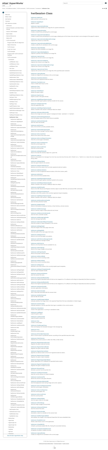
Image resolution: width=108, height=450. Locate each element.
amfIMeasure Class (14, 35)
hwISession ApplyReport (17, 92)
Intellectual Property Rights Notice (46, 443)
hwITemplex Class (14, 380)
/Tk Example (11, 22)
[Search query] (83, 3)
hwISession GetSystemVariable (18, 279)
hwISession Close (15, 142)
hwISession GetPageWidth (17, 243)
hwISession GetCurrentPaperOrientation (18, 179)
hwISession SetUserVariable (18, 364)
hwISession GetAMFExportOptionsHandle (18, 149)
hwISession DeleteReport (17, 144)
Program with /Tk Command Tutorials (15, 25)
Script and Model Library (12, 431)
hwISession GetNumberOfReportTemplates (18, 237)
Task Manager (9, 422)
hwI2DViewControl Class (16, 41)
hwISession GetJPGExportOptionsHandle (18, 217)
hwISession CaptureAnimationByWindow (18, 110)
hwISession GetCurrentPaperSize (16, 183)
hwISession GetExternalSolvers (18, 198)
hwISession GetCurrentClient (18, 176)
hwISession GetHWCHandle (17, 210)
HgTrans (10, 402)
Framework (38, 8)
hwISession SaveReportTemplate (16, 337)
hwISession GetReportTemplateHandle (17, 265)
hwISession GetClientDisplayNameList (17, 164)
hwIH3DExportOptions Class (17, 61)
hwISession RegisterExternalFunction (17, 313)
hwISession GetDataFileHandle (18, 188)
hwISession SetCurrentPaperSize (16, 350)
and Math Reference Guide (15, 429)
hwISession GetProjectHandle (18, 255)
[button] (6, 13)
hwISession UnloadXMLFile (17, 372)
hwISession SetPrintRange (17, 358)
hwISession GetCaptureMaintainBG (16, 160)
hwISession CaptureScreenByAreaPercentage (18, 126)
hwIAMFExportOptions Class (17, 46)
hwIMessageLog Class (15, 70)
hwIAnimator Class (14, 48)
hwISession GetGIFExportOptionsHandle (18, 203)
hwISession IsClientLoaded (17, 289)
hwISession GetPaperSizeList (18, 245)
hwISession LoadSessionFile (18, 296)
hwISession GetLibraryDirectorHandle (17, 220)
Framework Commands (14, 411)
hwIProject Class (14, 83)
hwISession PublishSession (17, 310)
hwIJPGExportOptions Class (16, 66)
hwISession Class (46, 8)
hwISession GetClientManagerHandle (17, 173)
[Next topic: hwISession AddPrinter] (104, 9)
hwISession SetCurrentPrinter (18, 353)
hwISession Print (15, 304)
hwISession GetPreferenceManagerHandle (18, 248)
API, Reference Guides (11, 8)
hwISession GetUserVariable (18, 281)
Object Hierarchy (11, 15)
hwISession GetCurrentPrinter (18, 186)
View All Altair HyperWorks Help (15, 435)
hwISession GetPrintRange (17, 253)
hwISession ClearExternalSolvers (16, 136)
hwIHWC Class (13, 63)
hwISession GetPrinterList (17, 251)
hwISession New (15, 298)
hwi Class (12, 39)
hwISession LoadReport (16, 294)
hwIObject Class (14, 72)
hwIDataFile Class (14, 57)
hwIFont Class (13, 59)
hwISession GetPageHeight (17, 241)
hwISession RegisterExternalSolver (16, 320)
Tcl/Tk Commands (21, 8)
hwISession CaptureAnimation (18, 98)
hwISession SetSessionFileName (16, 361)
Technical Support (58, 443)
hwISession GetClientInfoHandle (16, 167)
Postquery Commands (14, 407)
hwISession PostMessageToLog (15, 301)
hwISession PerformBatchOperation (17, 307)
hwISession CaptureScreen (17, 119)
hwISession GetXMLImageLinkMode (16, 286)
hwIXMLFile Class (14, 387)
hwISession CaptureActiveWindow (16, 95)
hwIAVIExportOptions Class (16, 52)
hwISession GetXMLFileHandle (18, 283)
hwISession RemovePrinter (17, 334)
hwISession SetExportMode (17, 356)
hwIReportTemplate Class (16, 86)
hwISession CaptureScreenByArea (16, 121)
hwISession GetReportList (17, 262)
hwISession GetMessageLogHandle (16, 232)
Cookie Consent (65, 443)
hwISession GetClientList (17, 170)
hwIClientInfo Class (14, 55)
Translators (9, 413)
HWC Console (9, 418)
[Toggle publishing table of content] (3, 12)
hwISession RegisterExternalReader (16, 316)
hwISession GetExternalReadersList (16, 195)
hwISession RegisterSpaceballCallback (17, 327)
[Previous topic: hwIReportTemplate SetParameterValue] (103, 9)
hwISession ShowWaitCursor (18, 370)
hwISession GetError (16, 190)
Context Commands (13, 409)
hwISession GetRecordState (17, 260)
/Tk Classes (10, 18)
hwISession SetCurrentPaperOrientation (18, 347)
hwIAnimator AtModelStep (16, 50)
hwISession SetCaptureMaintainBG (16, 343)
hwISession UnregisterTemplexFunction (18, 375)
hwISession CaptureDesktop (18, 113)
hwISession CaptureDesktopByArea (16, 116)
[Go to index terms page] (104, 4)
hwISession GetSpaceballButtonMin (16, 276)
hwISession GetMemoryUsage (18, 226)
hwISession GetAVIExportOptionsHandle (18, 156)
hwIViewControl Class (15, 382)
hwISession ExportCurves (17, 146)
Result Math (9, 415)
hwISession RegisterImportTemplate (17, 324)
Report (11, 420)
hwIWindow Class (14, 384)
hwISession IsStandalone (17, 291)
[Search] (102, 3)
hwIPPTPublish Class (15, 77)
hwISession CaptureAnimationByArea (17, 101)
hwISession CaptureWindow (18, 134)
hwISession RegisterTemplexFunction (17, 331)
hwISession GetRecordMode (18, 258)
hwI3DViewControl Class (16, 44)
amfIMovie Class (14, 37)
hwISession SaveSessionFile (17, 340)
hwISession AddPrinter (16, 90)
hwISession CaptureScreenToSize (16, 130)
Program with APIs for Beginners (15, 13)
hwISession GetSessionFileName (16, 268)
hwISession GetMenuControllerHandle (17, 228)
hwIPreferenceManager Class (17, 81)
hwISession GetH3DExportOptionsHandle (18, 207)
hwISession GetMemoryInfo (17, 224)
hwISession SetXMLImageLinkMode (16, 366)
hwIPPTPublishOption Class (16, 79)
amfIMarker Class (14, 32)
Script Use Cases (11, 20)
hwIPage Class (13, 74)
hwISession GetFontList (16, 201)
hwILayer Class (13, 68)
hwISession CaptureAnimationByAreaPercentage (18, 105)
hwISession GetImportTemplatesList (17, 213)
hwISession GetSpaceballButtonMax (17, 272)
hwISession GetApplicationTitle (15, 152)
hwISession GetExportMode (17, 193)
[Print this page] (106, 9)
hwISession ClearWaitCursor (18, 139)
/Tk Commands (30, 8)
